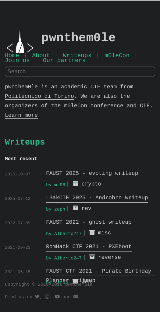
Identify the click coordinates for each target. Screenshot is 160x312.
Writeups (77, 56)
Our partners (64, 62)
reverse (109, 258)
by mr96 (55, 185)
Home (12, 56)
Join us (17, 62)
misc (104, 233)
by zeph (55, 210)
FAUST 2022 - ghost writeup (89, 222)
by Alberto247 (64, 234)
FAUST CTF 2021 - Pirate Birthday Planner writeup (98, 272)
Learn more (21, 116)
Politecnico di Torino (39, 97)
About (41, 56)
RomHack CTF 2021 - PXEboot (89, 247)
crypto (91, 184)
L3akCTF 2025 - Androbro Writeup (97, 198)
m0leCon (117, 56)
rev (86, 209)
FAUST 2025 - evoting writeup (92, 174)
